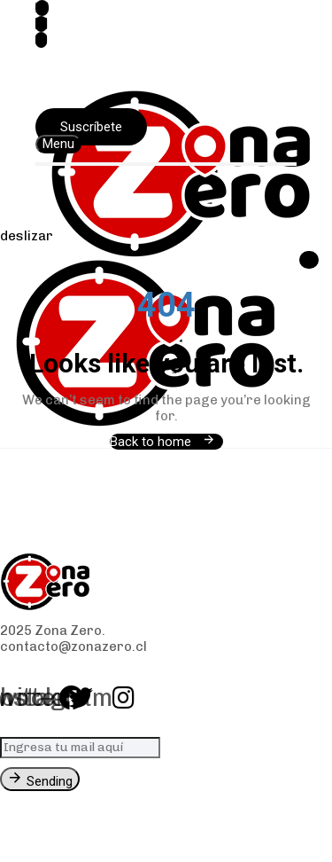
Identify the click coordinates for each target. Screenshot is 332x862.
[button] (58, 144)
